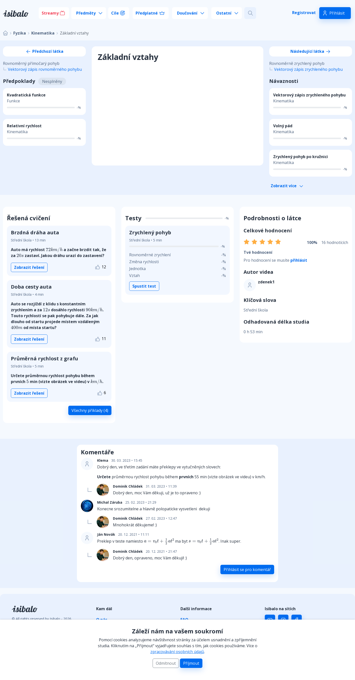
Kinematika (42, 33)
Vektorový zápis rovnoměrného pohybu (45, 69)
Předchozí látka (44, 51)
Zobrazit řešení (29, 267)
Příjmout (191, 663)
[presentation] (54, 250)
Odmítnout (166, 663)
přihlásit (298, 260)
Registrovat (304, 12)
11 (100, 339)
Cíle (115, 13)
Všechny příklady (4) (89, 410)
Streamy (50, 13)
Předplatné (147, 13)
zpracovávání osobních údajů (177, 651)
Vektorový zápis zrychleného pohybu (308, 69)
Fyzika (19, 33)
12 (100, 267)
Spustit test (144, 286)
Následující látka (310, 51)
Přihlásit (337, 13)
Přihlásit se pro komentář (247, 569)
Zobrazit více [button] (287, 185)
